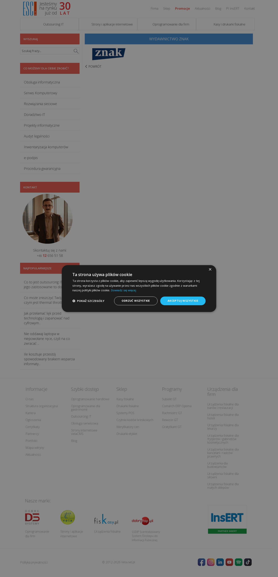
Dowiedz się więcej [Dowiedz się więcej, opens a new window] (123, 290)
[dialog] (139, 288)
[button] (88, 301)
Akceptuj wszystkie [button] (183, 300)
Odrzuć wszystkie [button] (136, 300)
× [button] (209, 269)
